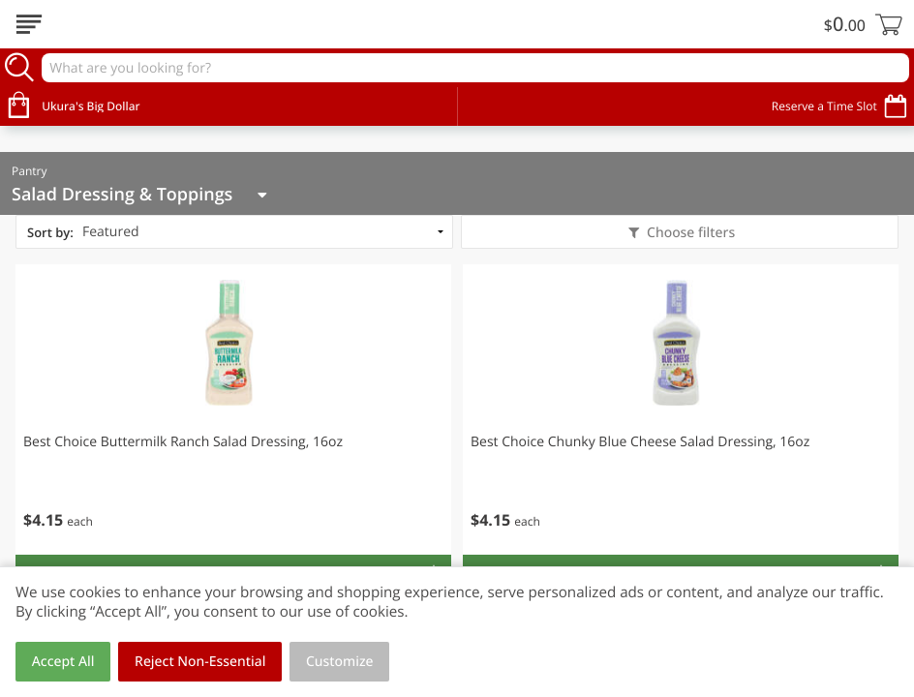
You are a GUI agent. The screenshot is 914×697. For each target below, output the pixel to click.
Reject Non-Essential (200, 661)
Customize (340, 661)
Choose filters (689, 233)
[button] (233, 409)
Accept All (63, 661)
